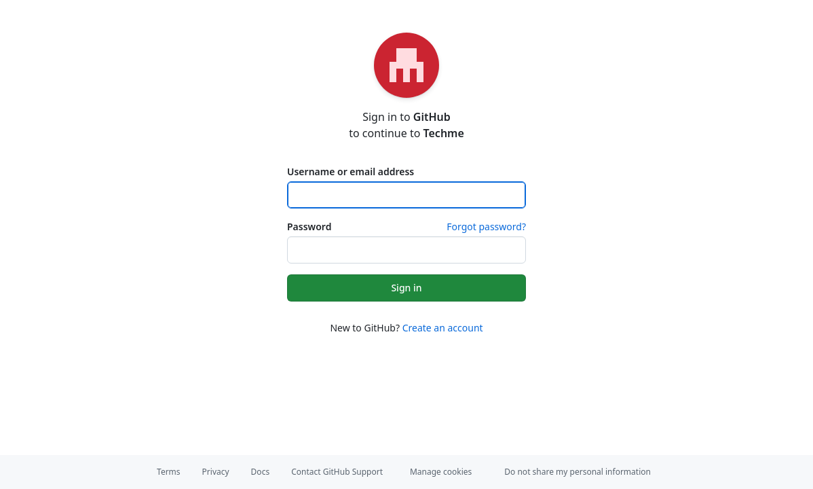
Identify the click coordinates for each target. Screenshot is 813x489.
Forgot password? (486, 226)
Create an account (442, 327)
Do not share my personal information (577, 471)
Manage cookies (441, 471)
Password (309, 226)
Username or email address (350, 171)
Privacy (215, 471)
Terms (169, 471)
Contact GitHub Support (337, 471)
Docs (260, 471)
